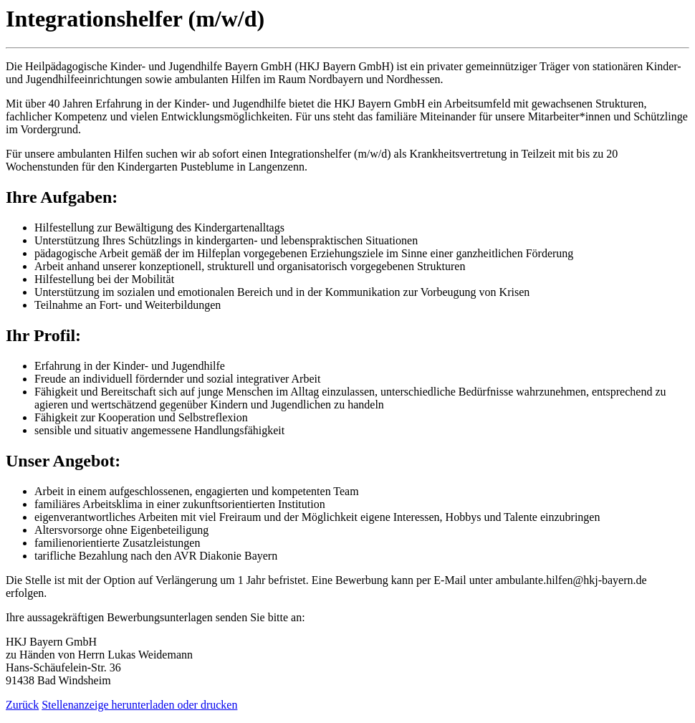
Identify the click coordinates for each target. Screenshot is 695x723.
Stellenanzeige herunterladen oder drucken (139, 705)
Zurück (22, 705)
